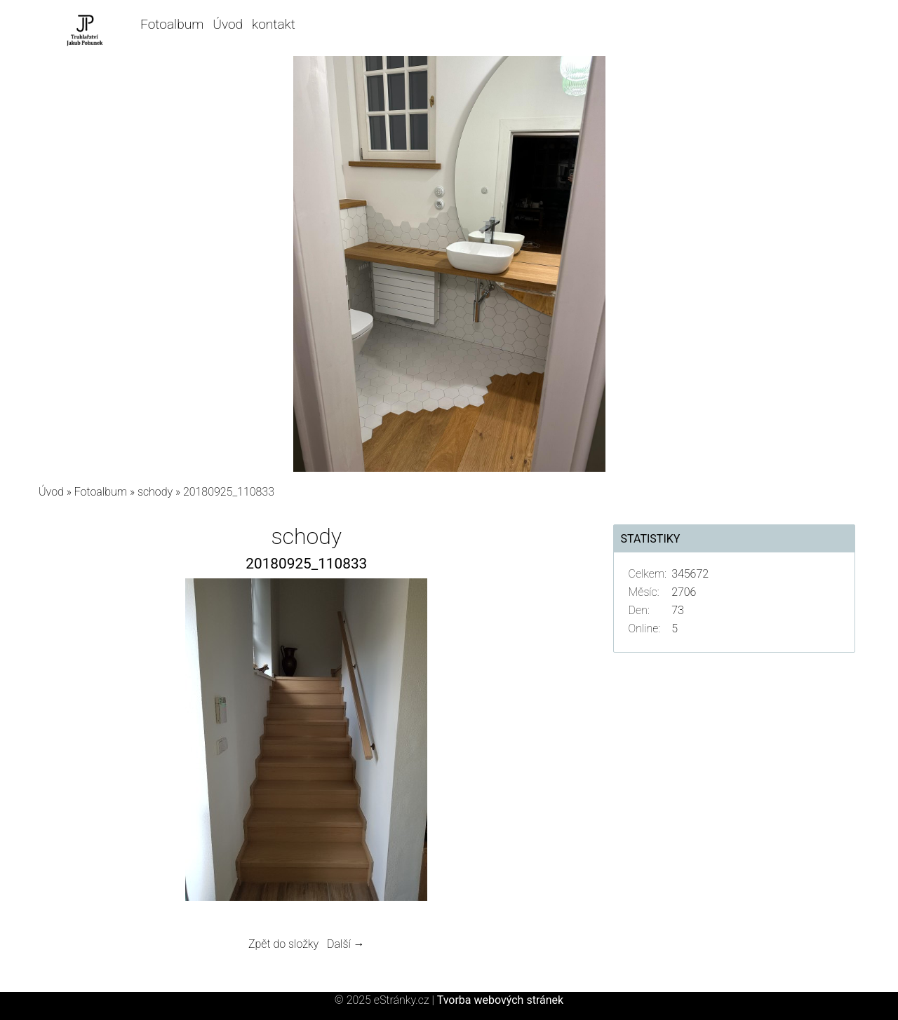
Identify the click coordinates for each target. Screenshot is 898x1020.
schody (155, 491)
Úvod (228, 24)
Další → (346, 944)
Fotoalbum (171, 24)
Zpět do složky (283, 944)
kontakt (273, 24)
